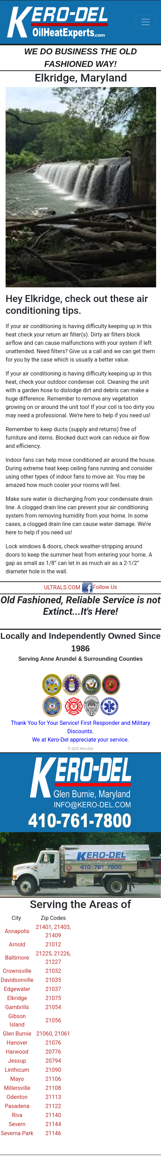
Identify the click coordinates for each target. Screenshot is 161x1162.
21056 (53, 1020)
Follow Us (99, 587)
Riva (17, 1115)
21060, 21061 (53, 1033)
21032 (53, 971)
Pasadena (17, 1106)
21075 (53, 998)
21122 (53, 1106)
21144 (53, 1124)
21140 (53, 1115)
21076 (53, 1042)
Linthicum (17, 1070)
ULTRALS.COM (62, 587)
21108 (53, 1088)
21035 (53, 980)
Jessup (17, 1061)
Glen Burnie (17, 1033)
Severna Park (17, 1133)
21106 (53, 1079)
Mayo (17, 1079)
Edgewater (17, 989)
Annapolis (17, 931)
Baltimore (17, 957)
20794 (53, 1061)
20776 (53, 1051)
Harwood (17, 1051)
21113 (53, 1097)
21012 (53, 944)
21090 (53, 1070)
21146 (53, 1133)
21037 (53, 989)
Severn (17, 1124)
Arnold (17, 944)
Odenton (17, 1097)
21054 (53, 1007)
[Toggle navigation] (145, 22)
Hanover (17, 1042)
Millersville (17, 1088)
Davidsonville (17, 980)
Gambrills (17, 1007)
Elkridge (17, 998)
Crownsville (17, 971)
